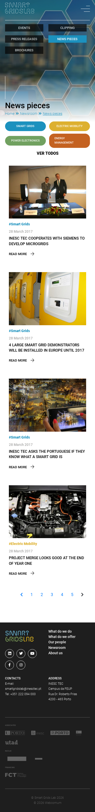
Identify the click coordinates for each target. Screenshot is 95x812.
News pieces (67, 39)
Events (24, 28)
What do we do (60, 631)
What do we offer (61, 637)
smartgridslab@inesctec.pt (23, 689)
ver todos (48, 153)
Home (9, 114)
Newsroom (28, 114)
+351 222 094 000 (23, 694)
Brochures (24, 50)
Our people (57, 642)
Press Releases (24, 39)
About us (55, 653)
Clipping (67, 28)
